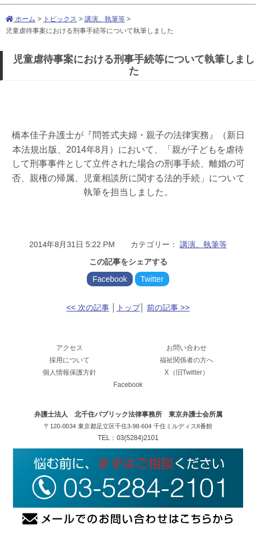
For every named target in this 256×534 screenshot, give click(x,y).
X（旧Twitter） (187, 372)
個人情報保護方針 (69, 372)
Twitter (152, 279)
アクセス (69, 348)
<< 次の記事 (88, 307)
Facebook (109, 279)
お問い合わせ (186, 348)
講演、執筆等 (105, 19)
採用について (69, 360)
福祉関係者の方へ (186, 360)
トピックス (60, 19)
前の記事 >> (168, 307)
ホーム (20, 19)
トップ (128, 307)
